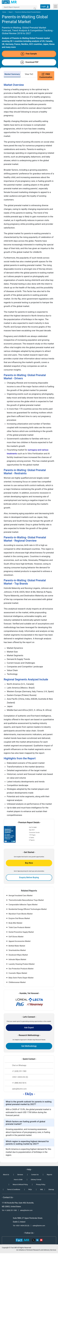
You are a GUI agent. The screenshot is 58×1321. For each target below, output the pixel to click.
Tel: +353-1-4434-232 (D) (21, 1226)
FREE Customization (45, 75)
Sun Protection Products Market (21, 969)
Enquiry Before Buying (29, 877)
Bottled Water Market (17, 946)
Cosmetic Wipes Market (18, 973)
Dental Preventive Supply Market (21, 932)
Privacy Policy (40, 1184)
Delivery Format (36, 1179)
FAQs (30, 1189)
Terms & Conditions (13, 1189)
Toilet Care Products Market (19, 927)
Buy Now (29, 863)
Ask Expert (29, 1027)
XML (41, 1189)
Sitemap (51, 1189)
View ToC (29, 74)
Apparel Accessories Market (19, 941)
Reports (49, 1174)
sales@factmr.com (26, 1210)
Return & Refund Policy (20, 1184)
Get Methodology (29, 1046)
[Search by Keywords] (19, 7)
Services (20, 1174)
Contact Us (35, 1174)
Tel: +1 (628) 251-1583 (9, 1210)
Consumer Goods (34, 832)
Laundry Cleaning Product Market (22, 964)
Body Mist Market (15, 923)
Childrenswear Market (17, 982)
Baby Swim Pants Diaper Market (21, 978)
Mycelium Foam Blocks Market (21, 914)
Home (4, 12)
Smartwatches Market (17, 950)
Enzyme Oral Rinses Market (19, 918)
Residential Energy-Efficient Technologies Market (28, 909)
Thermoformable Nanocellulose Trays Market (26, 900)
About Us (6, 1174)
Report (11, 12)
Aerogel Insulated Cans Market (21, 896)
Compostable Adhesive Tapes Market (23, 905)
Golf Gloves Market (16, 937)
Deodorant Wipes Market (18, 955)
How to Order (18, 1179)
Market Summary (12, 74)
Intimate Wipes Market (17, 959)
